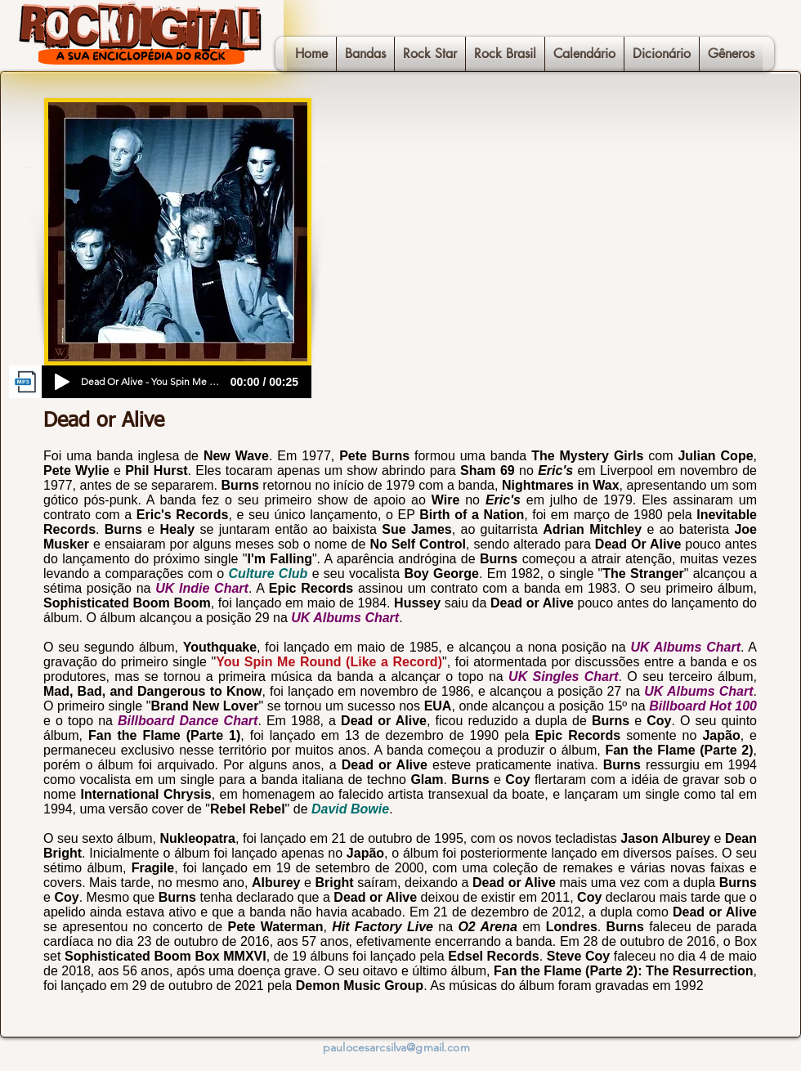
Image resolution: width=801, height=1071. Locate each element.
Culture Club (268, 573)
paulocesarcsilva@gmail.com (396, 1047)
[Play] (62, 382)
